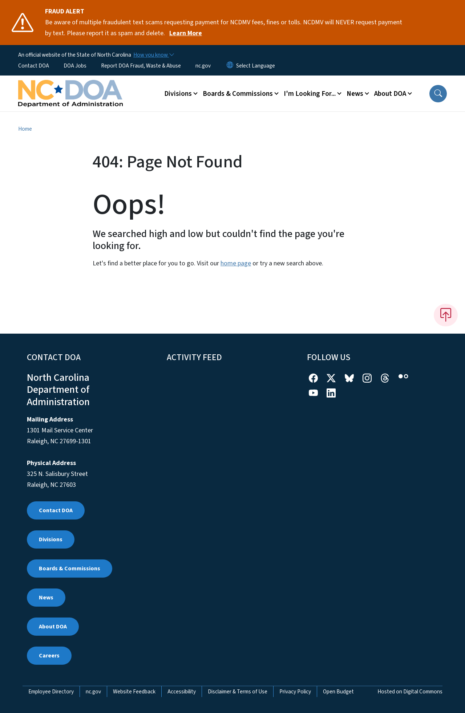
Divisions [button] (178, 94)
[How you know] (153, 54)
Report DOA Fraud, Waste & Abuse (141, 66)
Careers (49, 656)
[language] (255, 65)
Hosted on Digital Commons (409, 692)
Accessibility (181, 692)
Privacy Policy (295, 692)
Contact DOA (33, 66)
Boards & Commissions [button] (238, 94)
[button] (438, 93)
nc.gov (203, 66)
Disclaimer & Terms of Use (237, 692)
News (46, 598)
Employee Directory (51, 692)
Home (25, 129)
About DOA (53, 627)
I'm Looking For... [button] (310, 94)
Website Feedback (134, 692)
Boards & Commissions (69, 569)
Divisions (50, 539)
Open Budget (338, 692)
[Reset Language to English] (230, 65)
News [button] (355, 94)
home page (236, 263)
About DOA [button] (390, 94)
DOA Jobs (75, 66)
